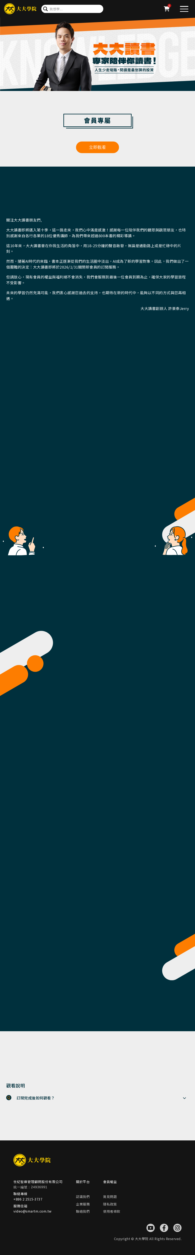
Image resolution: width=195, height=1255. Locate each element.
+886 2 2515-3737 (27, 1199)
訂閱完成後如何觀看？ (36, 1097)
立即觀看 (97, 147)
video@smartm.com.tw (32, 1211)
